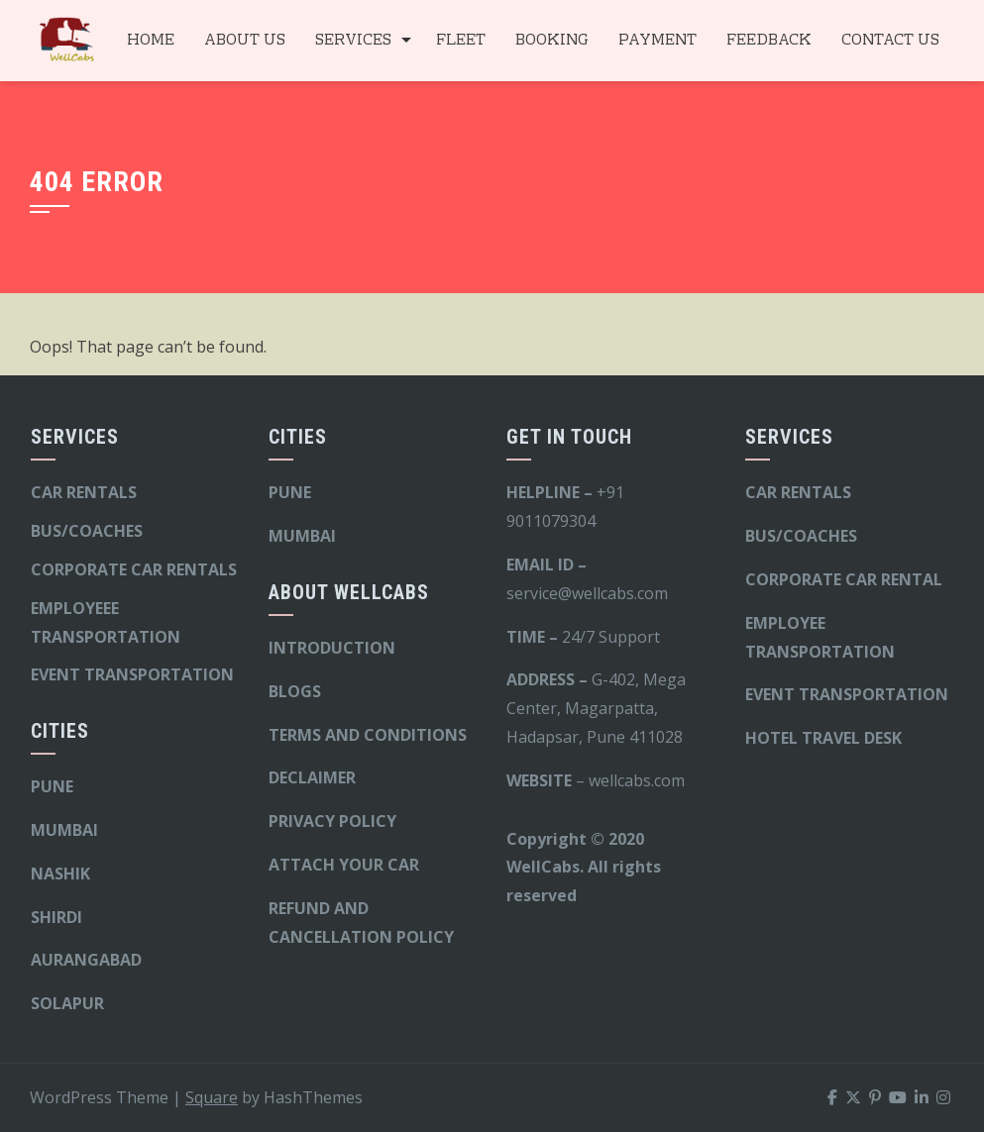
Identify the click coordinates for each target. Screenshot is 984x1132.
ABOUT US (244, 40)
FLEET (461, 40)
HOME (150, 40)
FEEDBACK (769, 40)
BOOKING (552, 40)
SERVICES (353, 40)
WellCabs (543, 866)
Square (211, 1097)
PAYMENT (657, 40)
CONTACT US (890, 40)
